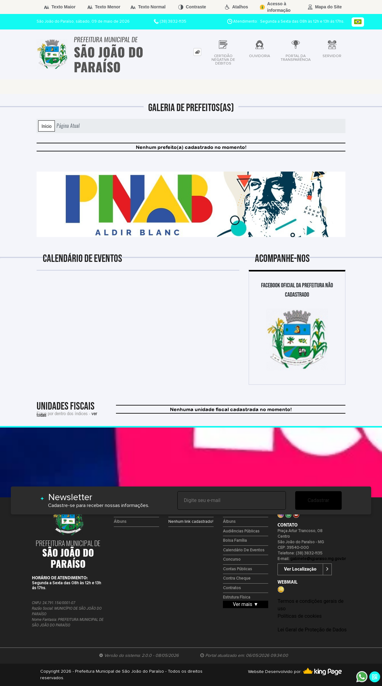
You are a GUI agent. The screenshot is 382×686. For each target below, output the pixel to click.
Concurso (232, 560)
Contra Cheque (237, 578)
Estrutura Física (236, 597)
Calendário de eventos (243, 550)
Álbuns (120, 522)
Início (46, 126)
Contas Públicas (237, 569)
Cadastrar (318, 500)
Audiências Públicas (241, 531)
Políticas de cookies (300, 616)
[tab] (197, 52)
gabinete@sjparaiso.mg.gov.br (318, 559)
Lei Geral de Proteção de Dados (312, 630)
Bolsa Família (235, 541)
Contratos (232, 588)
